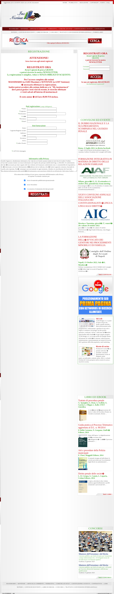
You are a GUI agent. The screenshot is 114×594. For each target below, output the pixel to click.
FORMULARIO (98, 32)
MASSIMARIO (11, 583)
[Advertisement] (77, 15)
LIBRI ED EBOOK (42, 32)
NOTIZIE (14, 32)
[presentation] (44, 151)
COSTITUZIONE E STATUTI (81, 583)
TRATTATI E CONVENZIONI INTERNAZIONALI (75, 32)
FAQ (108, 2)
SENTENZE (21, 583)
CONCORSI (54, 32)
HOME (65, 2)
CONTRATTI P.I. (97, 583)
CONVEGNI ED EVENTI (27, 32)
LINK (106, 583)
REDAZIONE (84, 2)
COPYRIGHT (94, 2)
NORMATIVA (49, 583)
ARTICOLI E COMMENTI (35, 583)
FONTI (102, 2)
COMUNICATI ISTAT (63, 583)
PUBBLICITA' (73, 2)
